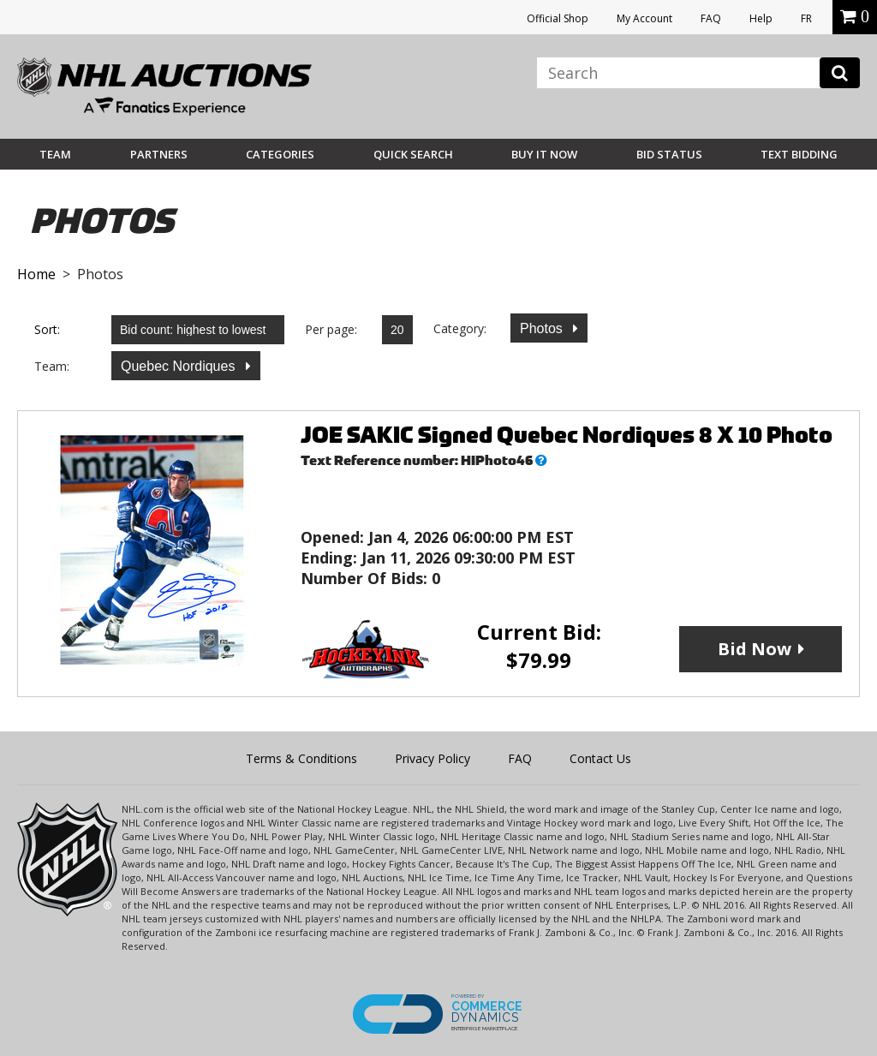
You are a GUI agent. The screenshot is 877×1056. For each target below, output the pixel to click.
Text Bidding (799, 154)
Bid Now (754, 648)
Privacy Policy (432, 758)
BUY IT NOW (544, 154)
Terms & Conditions (301, 758)
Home (36, 274)
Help (761, 18)
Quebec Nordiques (180, 366)
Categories (280, 154)
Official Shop (557, 18)
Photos (543, 328)
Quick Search (413, 154)
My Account (644, 18)
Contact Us (600, 758)
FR (806, 18)
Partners (159, 154)
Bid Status (669, 154)
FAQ (711, 18)
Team (55, 154)
